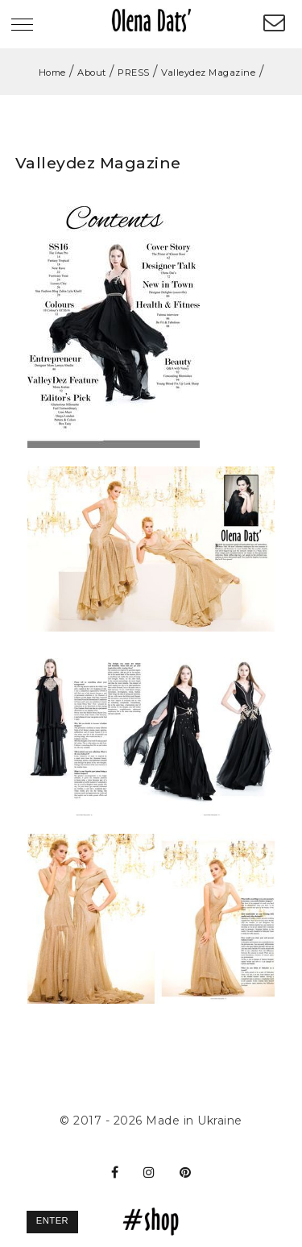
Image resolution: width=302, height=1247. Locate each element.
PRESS (134, 72)
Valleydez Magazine (208, 72)
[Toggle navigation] (22, 26)
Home (52, 72)
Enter (52, 1220)
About (91, 72)
